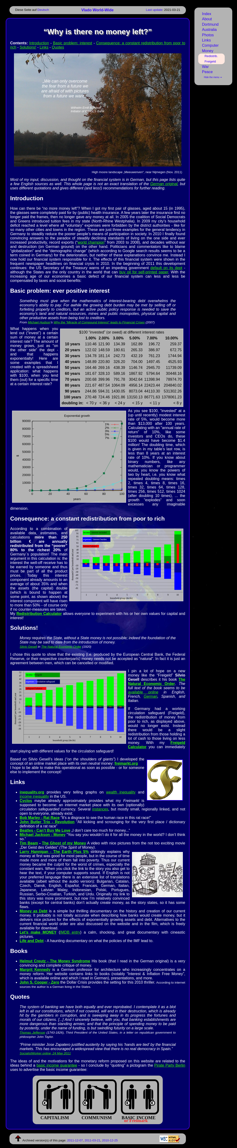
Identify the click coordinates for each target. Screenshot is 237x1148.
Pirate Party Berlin (169, 1065)
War (205, 67)
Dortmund (210, 24)
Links (44, 47)
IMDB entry (70, 932)
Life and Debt (32, 941)
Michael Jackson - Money (43, 835)
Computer (210, 45)
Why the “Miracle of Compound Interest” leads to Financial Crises (99, 322)
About (207, 19)
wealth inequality (121, 792)
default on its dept (166, 268)
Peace (207, 72)
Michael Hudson (39, 322)
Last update (154, 10)
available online (143, 692)
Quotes (58, 47)
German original (163, 184)
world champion (91, 242)
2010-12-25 (110, 1140)
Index (206, 14)
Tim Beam (29, 843)
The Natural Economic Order (61, 646)
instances (100, 809)
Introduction (39, 43)
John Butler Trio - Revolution (47, 822)
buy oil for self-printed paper (143, 272)
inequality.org (32, 792)
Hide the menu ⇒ (213, 77)
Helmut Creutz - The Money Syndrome (55, 961)
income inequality (34, 796)
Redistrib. (211, 56)
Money (207, 51)
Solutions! (28, 47)
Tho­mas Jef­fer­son (32, 1032)
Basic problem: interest (72, 43)
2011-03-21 (93, 1140)
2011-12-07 (75, 1140)
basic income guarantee (56, 1065)
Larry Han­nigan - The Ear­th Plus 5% (54, 852)
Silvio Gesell (28, 646)
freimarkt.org (126, 763)
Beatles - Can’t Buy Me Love (45, 830)
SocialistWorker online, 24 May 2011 (45, 1053)
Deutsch (43, 10)
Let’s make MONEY (38, 932)
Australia (209, 30)
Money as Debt (33, 911)
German (150, 696)
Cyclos (26, 801)
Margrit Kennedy (35, 970)
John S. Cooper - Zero (39, 982)
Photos (208, 35)
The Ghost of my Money (64, 843)
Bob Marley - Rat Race (40, 818)
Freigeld (210, 61)
